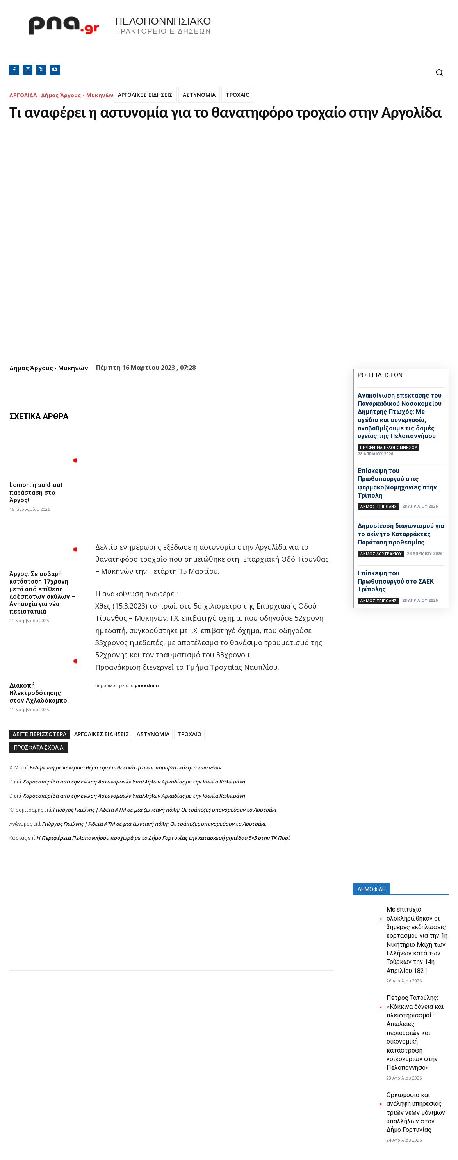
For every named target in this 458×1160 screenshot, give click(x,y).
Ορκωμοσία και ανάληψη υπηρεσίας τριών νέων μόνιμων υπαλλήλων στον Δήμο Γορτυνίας (416, 1112)
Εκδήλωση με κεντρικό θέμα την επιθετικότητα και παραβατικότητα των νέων (125, 767)
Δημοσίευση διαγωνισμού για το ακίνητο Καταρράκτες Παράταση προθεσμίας (401, 534)
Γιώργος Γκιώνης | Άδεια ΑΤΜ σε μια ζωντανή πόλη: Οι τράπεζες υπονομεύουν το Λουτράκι (164, 809)
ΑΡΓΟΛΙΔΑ (23, 95)
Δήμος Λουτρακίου (380, 554)
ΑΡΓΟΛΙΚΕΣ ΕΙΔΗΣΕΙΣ (145, 94)
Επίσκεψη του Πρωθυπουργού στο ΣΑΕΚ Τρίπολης (396, 581)
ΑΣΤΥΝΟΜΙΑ (199, 94)
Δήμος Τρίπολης (378, 506)
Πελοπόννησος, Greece (338, 37)
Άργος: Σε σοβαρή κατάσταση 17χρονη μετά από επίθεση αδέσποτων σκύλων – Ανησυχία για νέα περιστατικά (42, 592)
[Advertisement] (171, 915)
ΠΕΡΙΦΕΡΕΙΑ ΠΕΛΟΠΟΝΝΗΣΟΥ (388, 447)
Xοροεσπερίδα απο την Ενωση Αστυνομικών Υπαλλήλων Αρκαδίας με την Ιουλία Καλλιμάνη (134, 781)
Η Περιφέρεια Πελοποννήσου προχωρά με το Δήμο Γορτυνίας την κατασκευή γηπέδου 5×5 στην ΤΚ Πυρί (163, 837)
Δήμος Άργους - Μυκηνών (77, 95)
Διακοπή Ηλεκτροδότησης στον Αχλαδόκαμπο (38, 693)
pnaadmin (147, 685)
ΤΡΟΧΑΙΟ (238, 94)
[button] (439, 72)
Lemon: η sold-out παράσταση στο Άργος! (35, 492)
